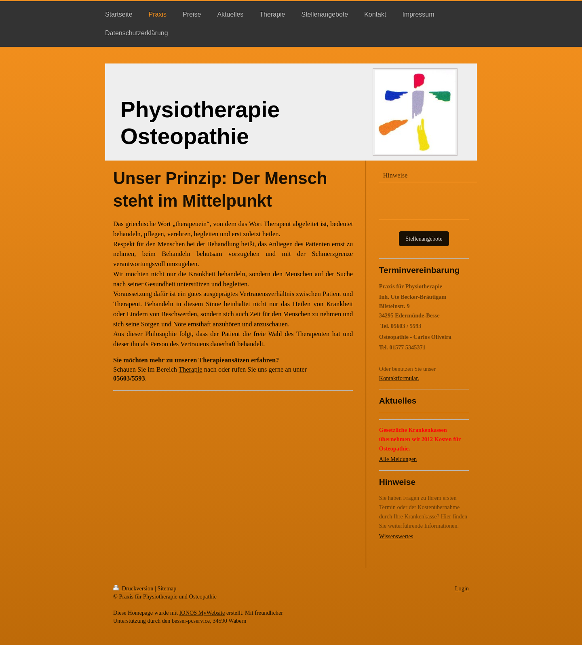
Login (462, 588)
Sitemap (166, 588)
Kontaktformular (398, 378)
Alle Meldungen (398, 459)
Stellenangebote (423, 238)
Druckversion (134, 588)
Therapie (190, 369)
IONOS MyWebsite (202, 612)
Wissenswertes (396, 536)
